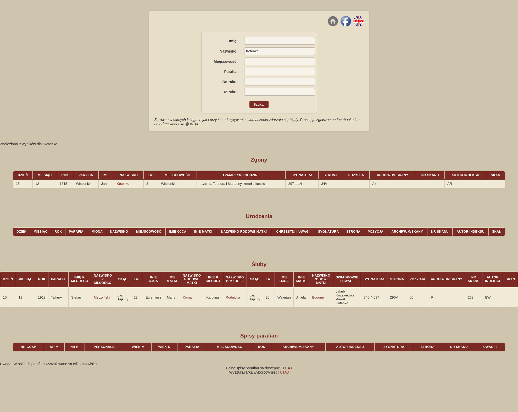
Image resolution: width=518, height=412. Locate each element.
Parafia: (230, 72)
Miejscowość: (226, 61)
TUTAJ (286, 368)
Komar (188, 297)
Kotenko (123, 184)
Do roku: (230, 92)
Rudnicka (233, 297)
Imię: (233, 41)
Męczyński (102, 297)
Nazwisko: (228, 51)
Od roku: (229, 82)
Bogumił (318, 297)
